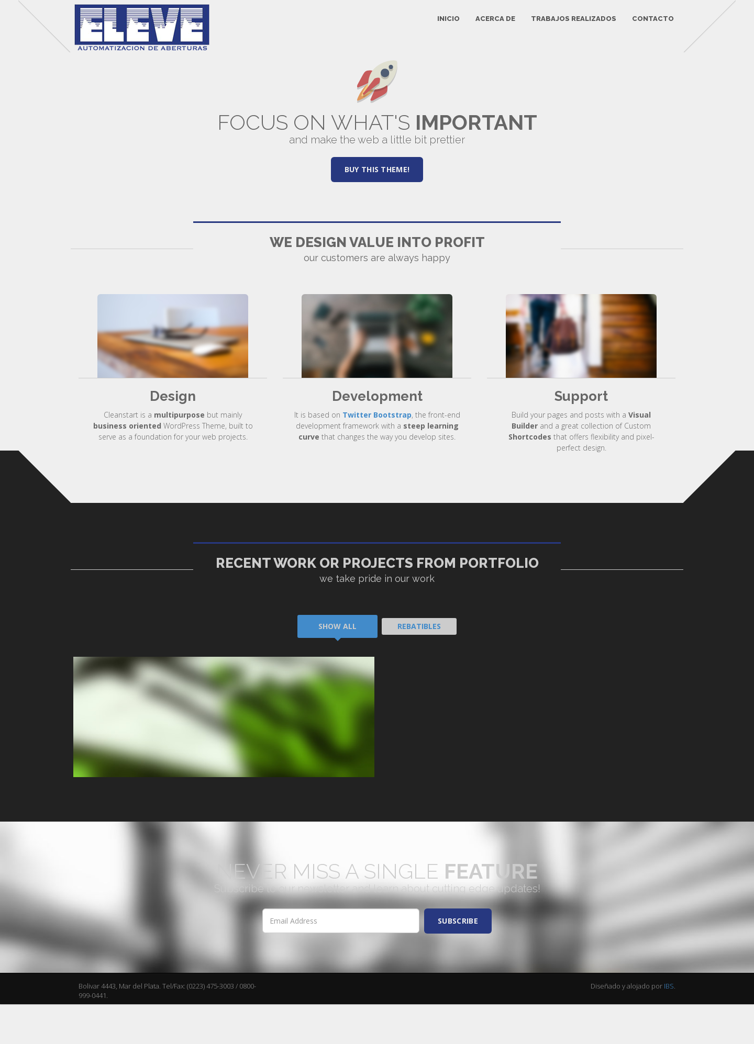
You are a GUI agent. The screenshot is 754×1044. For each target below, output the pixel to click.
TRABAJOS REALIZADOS (567, 26)
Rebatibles (419, 666)
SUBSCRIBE (458, 961)
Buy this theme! (377, 209)
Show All (337, 666)
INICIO (442, 26)
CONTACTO (647, 26)
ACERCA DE (489, 26)
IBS (669, 1025)
